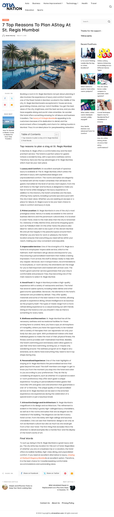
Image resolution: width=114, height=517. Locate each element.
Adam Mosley (10, 35)
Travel (6, 20)
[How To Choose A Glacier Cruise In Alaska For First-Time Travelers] (8, 122)
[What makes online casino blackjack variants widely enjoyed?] (88, 104)
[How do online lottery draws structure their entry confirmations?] (104, 130)
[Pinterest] (5, 105)
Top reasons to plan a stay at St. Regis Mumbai (41, 138)
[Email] (11, 105)
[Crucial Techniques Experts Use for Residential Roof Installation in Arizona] (104, 104)
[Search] (110, 6)
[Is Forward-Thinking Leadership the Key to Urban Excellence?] (88, 53)
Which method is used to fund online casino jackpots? (88, 89)
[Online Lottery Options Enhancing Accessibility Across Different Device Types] (104, 53)
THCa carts (86, 36)
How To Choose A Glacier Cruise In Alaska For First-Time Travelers (8, 134)
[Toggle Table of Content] (58, 135)
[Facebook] (5, 98)
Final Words (27, 140)
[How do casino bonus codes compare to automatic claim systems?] (104, 79)
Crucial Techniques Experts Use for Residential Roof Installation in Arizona (104, 117)
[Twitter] (11, 98)
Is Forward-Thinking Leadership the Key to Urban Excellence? (88, 65)
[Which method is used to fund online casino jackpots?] (88, 79)
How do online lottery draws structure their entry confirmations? (102, 142)
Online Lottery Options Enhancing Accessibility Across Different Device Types (104, 65)
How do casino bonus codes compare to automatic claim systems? (103, 91)
